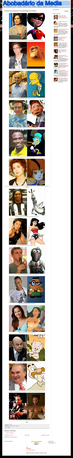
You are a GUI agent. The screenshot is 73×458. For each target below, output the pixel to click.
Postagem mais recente (9, 435)
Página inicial (27, 435)
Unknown (29, 448)
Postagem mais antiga (45, 435)
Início (4, 6)
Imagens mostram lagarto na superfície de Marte (63, 30)
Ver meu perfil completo (30, 450)
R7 (27, 422)
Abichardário (9, 6)
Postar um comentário (10, 432)
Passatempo (45, 6)
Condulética (20, 6)
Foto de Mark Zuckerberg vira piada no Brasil (62, 64)
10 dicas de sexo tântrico (62, 42)
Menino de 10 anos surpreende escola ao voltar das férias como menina (63, 71)
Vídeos (56, 6)
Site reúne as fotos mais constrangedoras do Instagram (62, 38)
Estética (24, 6)
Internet (29, 6)
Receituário (51, 6)
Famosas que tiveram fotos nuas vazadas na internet (63, 78)
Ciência (14, 6)
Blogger (45, 452)
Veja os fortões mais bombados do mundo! (62, 16)
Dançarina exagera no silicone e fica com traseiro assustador (63, 56)
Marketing (34, 6)
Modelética (39, 6)
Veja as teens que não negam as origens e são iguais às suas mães (62, 50)
